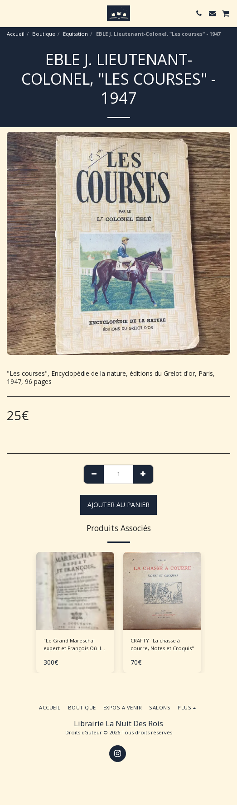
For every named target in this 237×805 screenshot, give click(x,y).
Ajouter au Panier (118, 504)
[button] (10, 13)
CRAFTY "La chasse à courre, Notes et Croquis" (162, 644)
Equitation (75, 33)
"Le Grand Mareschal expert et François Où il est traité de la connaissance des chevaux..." (72, 644)
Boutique (43, 33)
